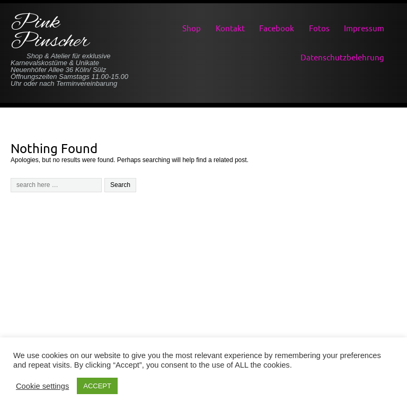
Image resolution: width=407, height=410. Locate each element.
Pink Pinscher (50, 32)
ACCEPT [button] (97, 386)
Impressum (364, 28)
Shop (191, 28)
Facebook (276, 28)
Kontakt (230, 28)
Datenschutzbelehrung (342, 57)
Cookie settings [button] (42, 386)
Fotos (319, 28)
